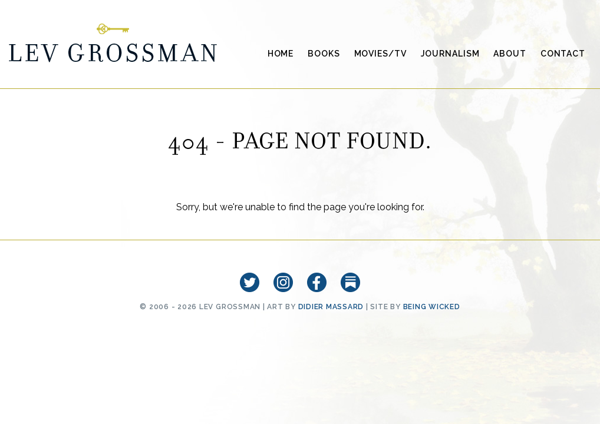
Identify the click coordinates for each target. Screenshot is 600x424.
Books (323, 53)
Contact (562, 53)
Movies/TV (380, 53)
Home (281, 53)
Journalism (450, 53)
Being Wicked (431, 307)
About (509, 53)
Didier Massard (331, 307)
